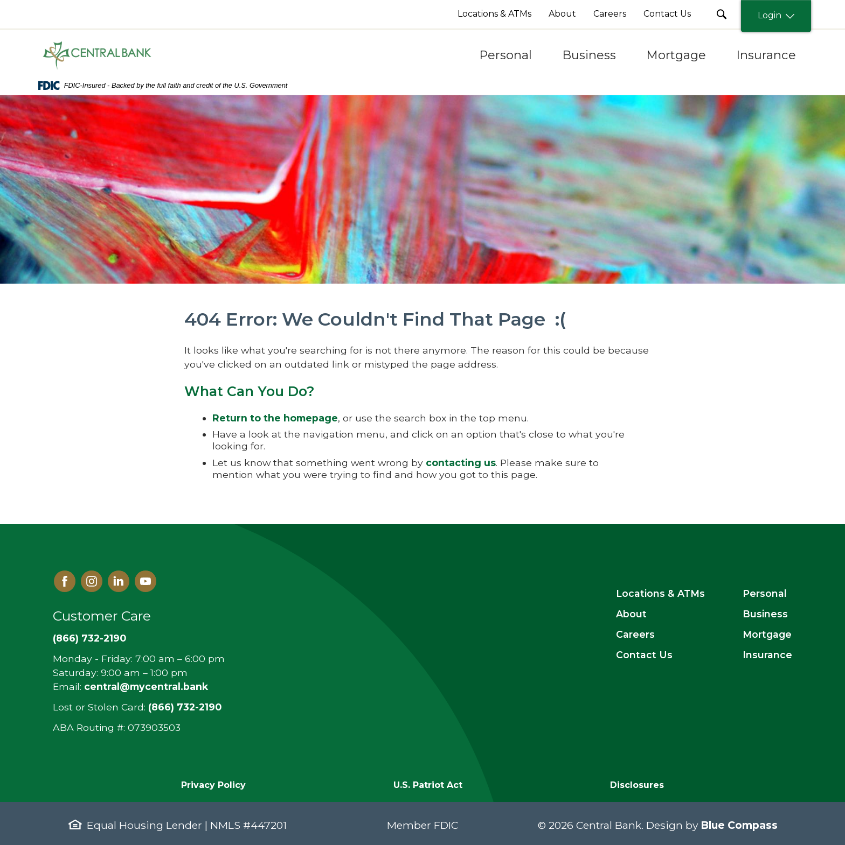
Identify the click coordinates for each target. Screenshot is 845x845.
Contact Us (644, 654)
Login (776, 16)
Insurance (767, 654)
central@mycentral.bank (146, 686)
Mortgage (767, 634)
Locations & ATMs (660, 593)
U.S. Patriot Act (427, 785)
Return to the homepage (275, 418)
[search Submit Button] (722, 14)
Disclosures (637, 785)
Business (765, 613)
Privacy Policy (213, 785)
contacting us (461, 462)
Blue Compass (739, 825)
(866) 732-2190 (89, 638)
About (631, 613)
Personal (765, 593)
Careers (635, 634)
